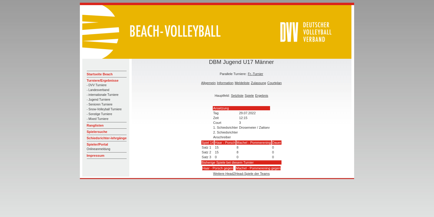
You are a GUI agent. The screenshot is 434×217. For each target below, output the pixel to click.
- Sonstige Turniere (99, 114)
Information (225, 83)
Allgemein (208, 83)
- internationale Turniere (103, 94)
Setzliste (237, 95)
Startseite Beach (100, 74)
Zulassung (258, 83)
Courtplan (274, 83)
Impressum (96, 155)
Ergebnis (261, 95)
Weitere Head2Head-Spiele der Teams (241, 173)
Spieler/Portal (97, 144)
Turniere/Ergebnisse (103, 80)
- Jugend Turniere (98, 99)
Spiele (249, 95)
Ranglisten (95, 125)
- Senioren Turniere (100, 104)
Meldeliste (242, 83)
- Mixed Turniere (97, 119)
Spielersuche (97, 132)
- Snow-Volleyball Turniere (104, 109)
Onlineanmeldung (98, 149)
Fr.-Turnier (255, 74)
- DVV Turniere (97, 85)
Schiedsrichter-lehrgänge (107, 138)
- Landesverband (98, 90)
